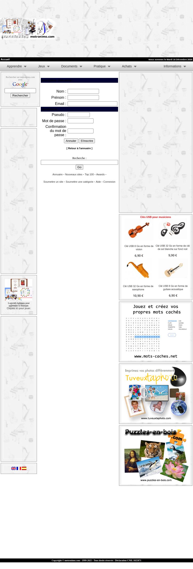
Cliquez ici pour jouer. (19, 308)
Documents (69, 66)
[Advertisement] (117, 28)
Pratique (100, 66)
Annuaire (57, 174)
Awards (100, 174)
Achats (127, 66)
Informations (172, 66)
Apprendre (14, 66)
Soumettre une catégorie (79, 181)
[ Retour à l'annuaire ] (79, 148)
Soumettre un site (53, 181)
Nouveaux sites (73, 174)
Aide (98, 181)
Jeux (41, 66)
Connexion (109, 181)
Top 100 (89, 174)
